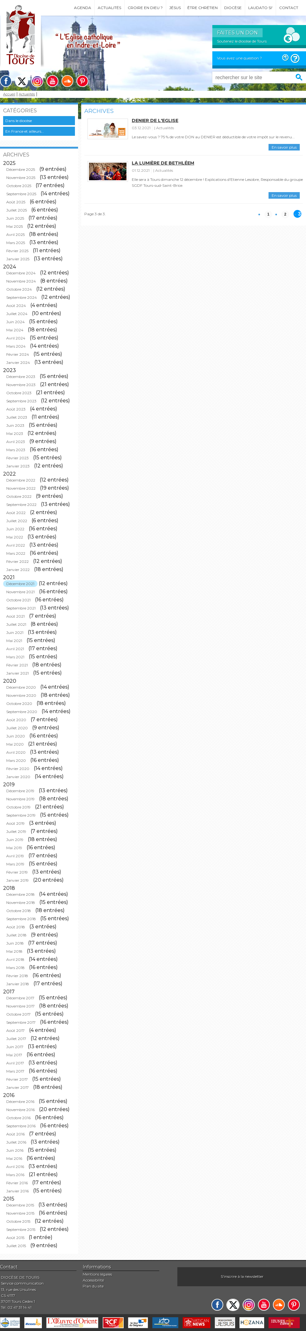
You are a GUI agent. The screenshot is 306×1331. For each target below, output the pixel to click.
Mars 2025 (15, 242)
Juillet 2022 (16, 520)
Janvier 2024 (18, 362)
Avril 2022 (15, 545)
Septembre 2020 (21, 711)
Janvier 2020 (18, 776)
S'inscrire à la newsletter (242, 1276)
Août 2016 (15, 1134)
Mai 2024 (14, 330)
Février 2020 (17, 768)
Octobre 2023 (19, 392)
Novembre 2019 (20, 799)
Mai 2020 (15, 744)
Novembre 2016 (20, 1109)
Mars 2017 (15, 1071)
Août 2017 (15, 1030)
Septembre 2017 (21, 1022)
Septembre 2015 (20, 1229)
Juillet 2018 (16, 935)
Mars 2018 (15, 967)
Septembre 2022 (21, 504)
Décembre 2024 (21, 273)
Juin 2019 (14, 839)
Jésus (175, 7)
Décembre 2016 (20, 1101)
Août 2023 (16, 409)
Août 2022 (16, 512)
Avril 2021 (15, 648)
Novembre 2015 (20, 1213)
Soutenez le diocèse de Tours (242, 41)
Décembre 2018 (20, 894)
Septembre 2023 (21, 401)
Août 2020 (16, 719)
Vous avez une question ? (239, 58)
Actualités (109, 7)
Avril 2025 (15, 234)
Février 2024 (17, 354)
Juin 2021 (14, 632)
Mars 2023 (15, 449)
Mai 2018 (14, 951)
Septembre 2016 (21, 1126)
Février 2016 (17, 1183)
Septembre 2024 (21, 297)
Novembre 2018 (20, 902)
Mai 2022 (14, 537)
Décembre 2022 (20, 480)
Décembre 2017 (20, 998)
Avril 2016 (15, 1166)
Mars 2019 (15, 864)
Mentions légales (97, 1274)
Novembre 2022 (21, 488)
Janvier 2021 (17, 673)
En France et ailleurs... (24, 131)
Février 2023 (17, 458)
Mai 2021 (14, 640)
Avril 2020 (16, 752)
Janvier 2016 (17, 1191)
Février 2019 (17, 872)
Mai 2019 (14, 847)
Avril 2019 (15, 856)
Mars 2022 (15, 553)
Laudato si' (260, 7)
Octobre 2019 (18, 807)
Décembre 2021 (20, 583)
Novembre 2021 (20, 591)
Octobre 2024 (19, 289)
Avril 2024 (15, 338)
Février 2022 (17, 561)
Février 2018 (17, 975)
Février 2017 (17, 1079)
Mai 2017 (14, 1055)
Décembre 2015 (20, 1205)
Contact (288, 7)
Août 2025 (15, 202)
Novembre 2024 (21, 281)
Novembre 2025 (20, 177)
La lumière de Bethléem (163, 163)
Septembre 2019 (21, 815)
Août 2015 (15, 1237)
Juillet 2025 (16, 210)
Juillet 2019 (16, 831)
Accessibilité (93, 1280)
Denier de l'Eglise (155, 120)
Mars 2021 (15, 657)
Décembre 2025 (20, 169)
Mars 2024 (16, 346)
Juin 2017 (14, 1046)
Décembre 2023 (20, 376)
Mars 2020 (16, 760)
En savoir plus (284, 147)
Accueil (9, 94)
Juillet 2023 (16, 417)
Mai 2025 (14, 226)
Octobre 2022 (19, 496)
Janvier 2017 (17, 1087)
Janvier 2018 (17, 984)
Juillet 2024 (16, 313)
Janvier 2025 (17, 259)
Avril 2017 (15, 1063)
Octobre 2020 (19, 703)
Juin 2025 (15, 218)
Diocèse (233, 7)
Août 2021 (15, 616)
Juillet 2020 (17, 728)
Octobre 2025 (18, 185)
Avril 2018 (15, 959)
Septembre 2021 (21, 608)
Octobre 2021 (18, 600)
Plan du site (93, 1286)
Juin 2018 (15, 943)
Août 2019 (15, 823)
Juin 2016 (14, 1150)
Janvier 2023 (18, 466)
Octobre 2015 (18, 1221)
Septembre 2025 (21, 193)
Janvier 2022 (18, 569)
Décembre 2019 (20, 790)
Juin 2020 (15, 736)
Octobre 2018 (18, 910)
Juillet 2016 (16, 1142)
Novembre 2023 (21, 384)
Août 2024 (16, 305)
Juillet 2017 (16, 1038)
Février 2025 (17, 250)
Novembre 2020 (21, 695)
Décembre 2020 (21, 687)
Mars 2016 (15, 1174)
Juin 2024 (15, 321)
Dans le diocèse (18, 120)
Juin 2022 (15, 529)
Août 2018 (15, 927)
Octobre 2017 (18, 1014)
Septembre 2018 (21, 918)
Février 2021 (17, 665)
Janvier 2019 (17, 880)
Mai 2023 (14, 433)
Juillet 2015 (16, 1245)
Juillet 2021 (16, 624)
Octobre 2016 (18, 1117)
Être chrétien (202, 7)
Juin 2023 (15, 425)
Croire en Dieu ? (145, 7)
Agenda (82, 7)
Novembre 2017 (20, 1006)
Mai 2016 (14, 1158)
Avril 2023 (15, 441)
